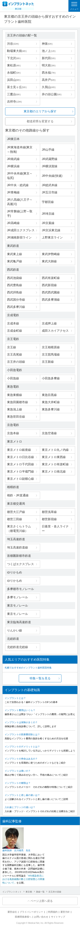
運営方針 (65, 912)
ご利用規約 (52, 912)
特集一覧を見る (40, 678)
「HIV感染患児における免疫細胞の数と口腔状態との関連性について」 (23, 879)
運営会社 (12, 912)
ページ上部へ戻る (42, 900)
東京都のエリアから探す (40, 111)
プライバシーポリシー (31, 912)
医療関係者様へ (23, 916)
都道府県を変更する (40, 121)
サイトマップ (58, 916)
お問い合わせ (41, 916)
